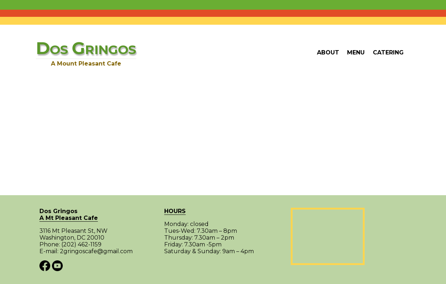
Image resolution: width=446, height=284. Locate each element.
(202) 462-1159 (81, 244)
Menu (356, 52)
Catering (388, 52)
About (328, 52)
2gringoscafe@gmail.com (96, 251)
